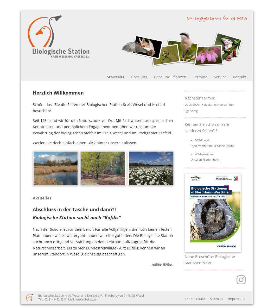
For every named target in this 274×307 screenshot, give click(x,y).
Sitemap (216, 299)
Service (220, 76)
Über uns (139, 76)
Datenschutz (195, 299)
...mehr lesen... (162, 264)
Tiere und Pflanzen (170, 76)
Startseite (115, 76)
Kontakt (239, 76)
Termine (200, 76)
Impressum (237, 299)
